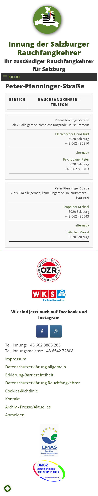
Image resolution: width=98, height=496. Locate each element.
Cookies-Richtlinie (21, 391)
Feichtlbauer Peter (76, 159)
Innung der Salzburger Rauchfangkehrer (49, 48)
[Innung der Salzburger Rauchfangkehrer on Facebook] (42, 331)
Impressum (15, 359)
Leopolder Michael (76, 207)
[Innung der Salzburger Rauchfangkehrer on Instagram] (56, 331)
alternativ (82, 152)
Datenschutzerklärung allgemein (35, 367)
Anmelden (14, 415)
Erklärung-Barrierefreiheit (29, 375)
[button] (14, 77)
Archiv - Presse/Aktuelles (28, 407)
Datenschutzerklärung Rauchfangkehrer (42, 383)
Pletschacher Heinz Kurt (72, 134)
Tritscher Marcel (77, 232)
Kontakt (12, 399)
